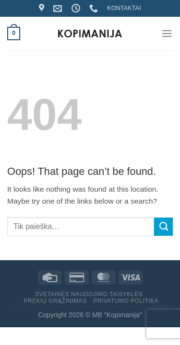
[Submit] (163, 227)
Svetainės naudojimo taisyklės (89, 294)
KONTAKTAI (124, 8)
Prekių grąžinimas (55, 301)
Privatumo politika (125, 301)
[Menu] (167, 33)
